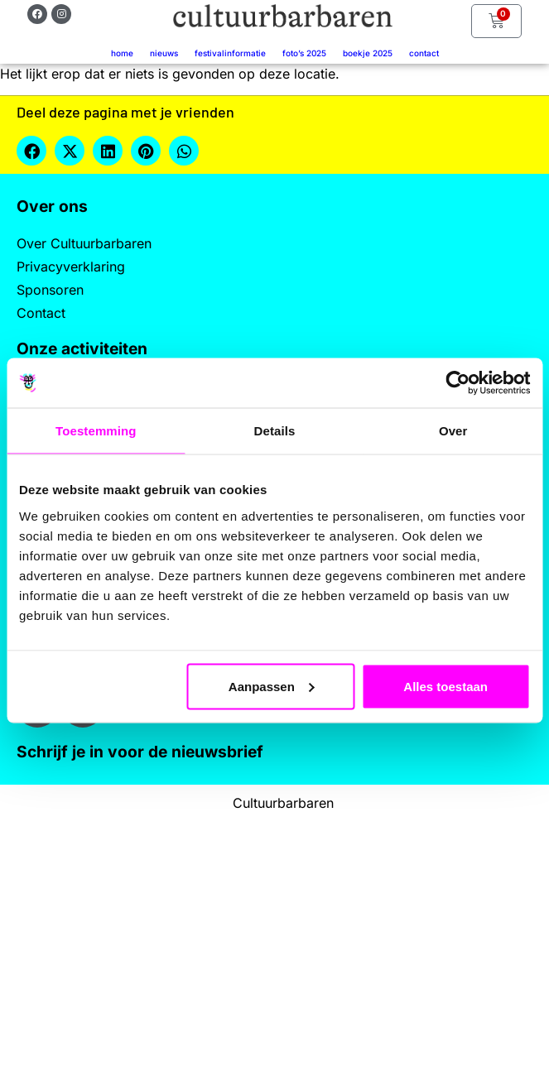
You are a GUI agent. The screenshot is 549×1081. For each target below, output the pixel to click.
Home (122, 53)
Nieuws (164, 53)
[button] (31, 151)
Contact (424, 53)
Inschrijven (152, 991)
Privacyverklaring (71, 266)
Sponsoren (50, 289)
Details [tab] (275, 431)
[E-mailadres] (152, 838)
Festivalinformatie (230, 53)
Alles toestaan (445, 686)
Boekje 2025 (367, 53)
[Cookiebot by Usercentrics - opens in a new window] (457, 383)
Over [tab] (453, 431)
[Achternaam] (152, 948)
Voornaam (73, 868)
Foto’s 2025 (304, 53)
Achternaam (78, 922)
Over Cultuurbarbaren (84, 243)
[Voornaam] (152, 893)
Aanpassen (272, 686)
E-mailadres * (83, 813)
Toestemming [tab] (96, 431)
